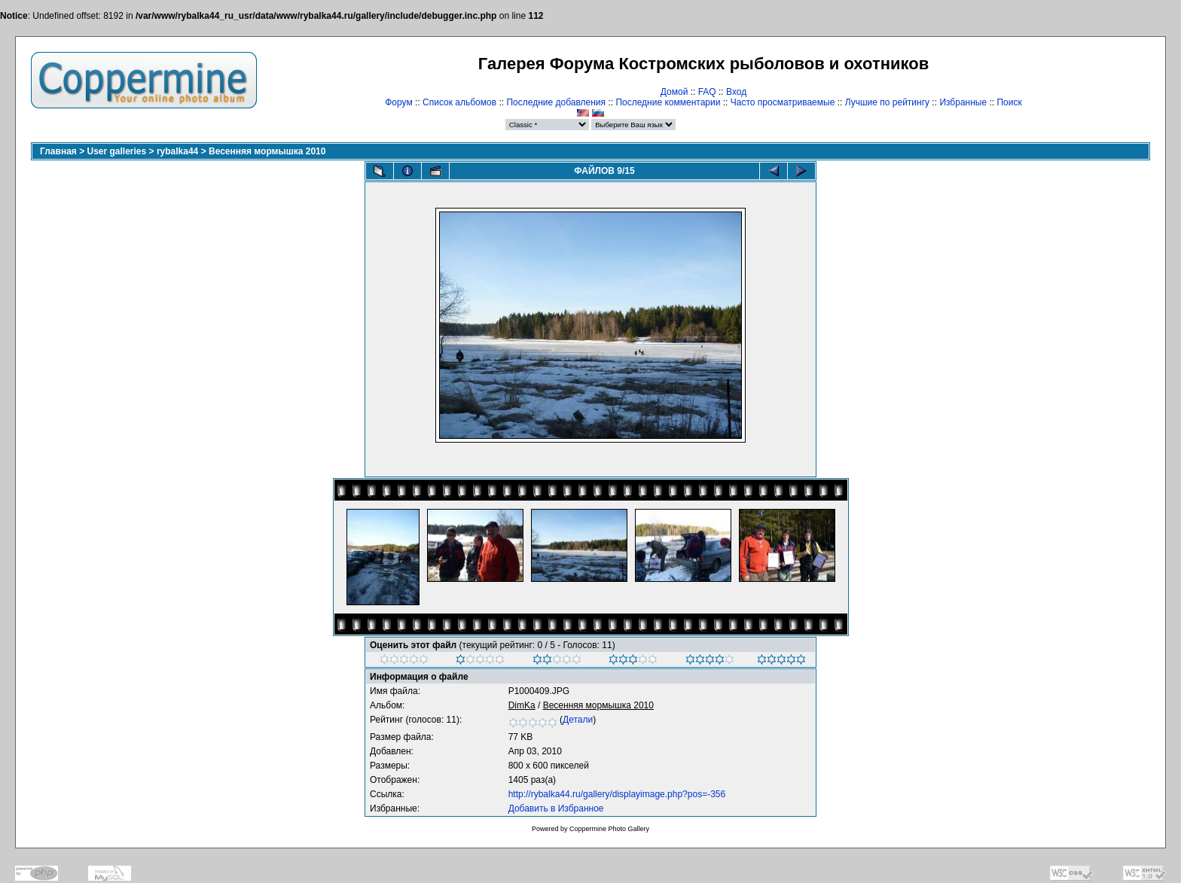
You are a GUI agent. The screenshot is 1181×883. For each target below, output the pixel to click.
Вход (736, 92)
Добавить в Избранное (556, 808)
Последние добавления (556, 102)
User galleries (117, 151)
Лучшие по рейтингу (887, 102)
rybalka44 (177, 151)
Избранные (963, 102)
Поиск (1008, 102)
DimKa (522, 705)
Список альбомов (459, 102)
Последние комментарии (667, 102)
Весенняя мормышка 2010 (267, 151)
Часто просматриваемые (783, 102)
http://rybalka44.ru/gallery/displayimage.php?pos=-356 (617, 794)
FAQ (707, 92)
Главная (58, 151)
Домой (674, 92)
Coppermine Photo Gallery (609, 829)
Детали (578, 719)
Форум (398, 102)
